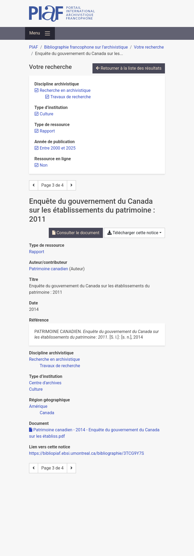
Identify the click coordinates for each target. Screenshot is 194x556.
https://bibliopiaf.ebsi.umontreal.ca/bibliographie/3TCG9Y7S (86, 453)
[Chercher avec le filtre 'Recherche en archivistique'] (54, 359)
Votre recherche (149, 47)
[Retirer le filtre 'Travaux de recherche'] (70, 96)
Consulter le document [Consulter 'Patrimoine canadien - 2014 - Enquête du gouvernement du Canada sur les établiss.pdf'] (75, 232)
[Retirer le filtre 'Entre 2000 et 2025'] (57, 148)
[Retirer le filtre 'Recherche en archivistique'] (65, 90)
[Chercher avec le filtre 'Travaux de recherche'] (60, 365)
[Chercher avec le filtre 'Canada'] (47, 412)
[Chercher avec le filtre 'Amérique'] (38, 406)
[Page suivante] (71, 185)
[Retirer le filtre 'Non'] (43, 165)
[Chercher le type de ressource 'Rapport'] (36, 251)
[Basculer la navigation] (40, 33)
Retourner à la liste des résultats (128, 68)
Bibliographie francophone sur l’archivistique (86, 47)
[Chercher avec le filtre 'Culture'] (36, 389)
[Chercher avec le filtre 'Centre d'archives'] (45, 382)
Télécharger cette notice (132, 232)
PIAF (33, 47)
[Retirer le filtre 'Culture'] (46, 113)
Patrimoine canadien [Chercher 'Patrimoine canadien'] (48, 268)
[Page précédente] (33, 185)
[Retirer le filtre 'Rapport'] (47, 131)
